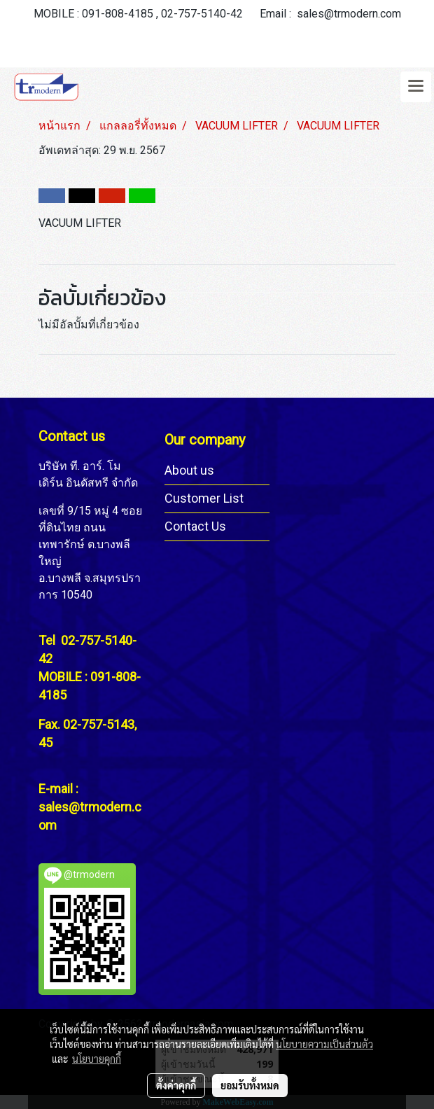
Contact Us (195, 526)
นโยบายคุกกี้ (96, 1058)
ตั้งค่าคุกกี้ (176, 1085)
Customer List (204, 498)
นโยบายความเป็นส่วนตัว (324, 1044)
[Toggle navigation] (415, 86)
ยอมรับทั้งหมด (249, 1085)
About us (189, 470)
